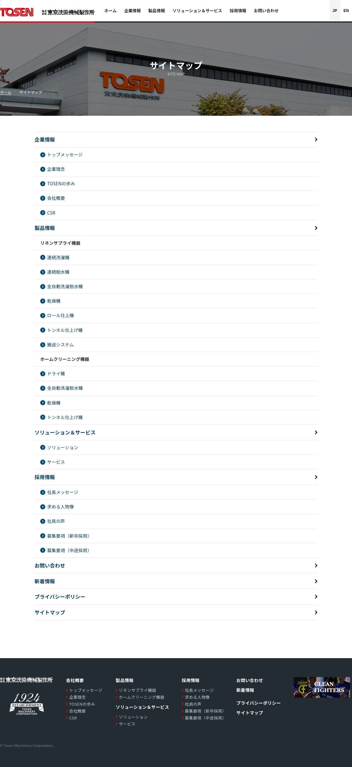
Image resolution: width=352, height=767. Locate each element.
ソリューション (62, 447)
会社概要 (56, 198)
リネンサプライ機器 (137, 690)
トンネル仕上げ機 (65, 330)
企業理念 (56, 169)
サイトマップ (50, 612)
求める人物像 (60, 506)
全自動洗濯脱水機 (65, 286)
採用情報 (45, 477)
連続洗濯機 (58, 257)
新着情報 (45, 581)
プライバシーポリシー (60, 596)
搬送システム (60, 344)
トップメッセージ (65, 154)
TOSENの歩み (61, 183)
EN (346, 10)
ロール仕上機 (60, 315)
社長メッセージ (62, 492)
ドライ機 (56, 373)
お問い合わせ (50, 565)
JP (335, 10)
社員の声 (56, 521)
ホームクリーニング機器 (141, 697)
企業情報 (45, 139)
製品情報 (45, 228)
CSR (51, 213)
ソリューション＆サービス (65, 432)
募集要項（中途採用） (69, 550)
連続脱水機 (58, 272)
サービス (56, 462)
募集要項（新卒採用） (69, 536)
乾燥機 (54, 301)
